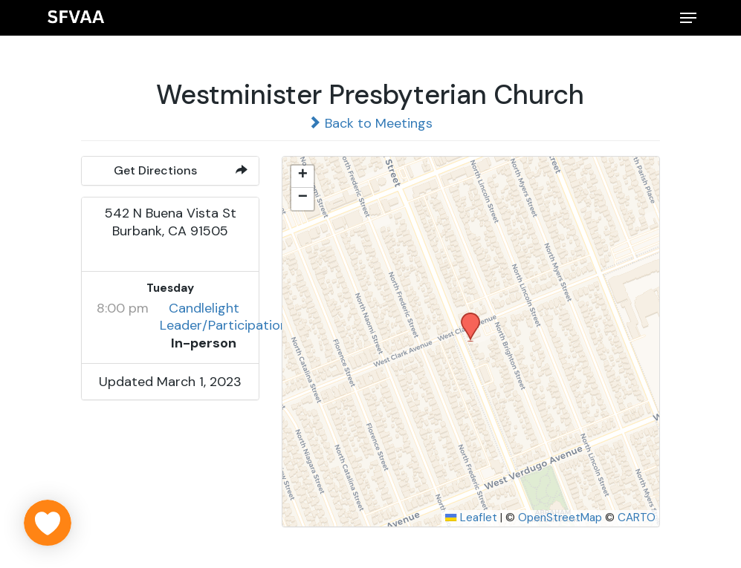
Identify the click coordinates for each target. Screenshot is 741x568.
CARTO (637, 517)
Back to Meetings (370, 123)
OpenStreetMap (560, 517)
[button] (688, 17)
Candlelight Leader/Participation (224, 316)
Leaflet (470, 517)
